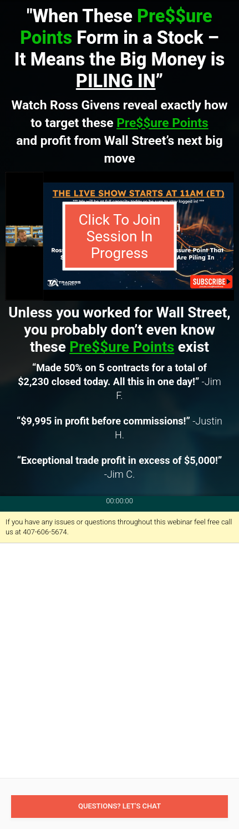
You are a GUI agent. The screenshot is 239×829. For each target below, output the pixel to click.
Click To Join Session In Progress (120, 236)
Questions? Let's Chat (119, 806)
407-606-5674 (45, 532)
